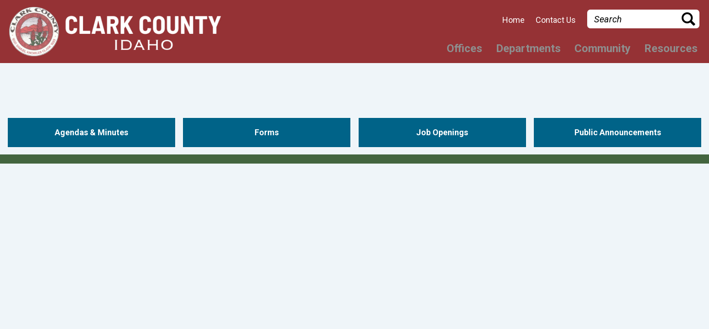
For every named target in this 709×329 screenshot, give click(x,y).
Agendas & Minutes (91, 132)
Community (602, 48)
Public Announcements (617, 132)
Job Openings (442, 132)
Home (513, 20)
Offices (464, 48)
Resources (671, 48)
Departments (528, 48)
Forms (267, 132)
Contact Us (556, 20)
